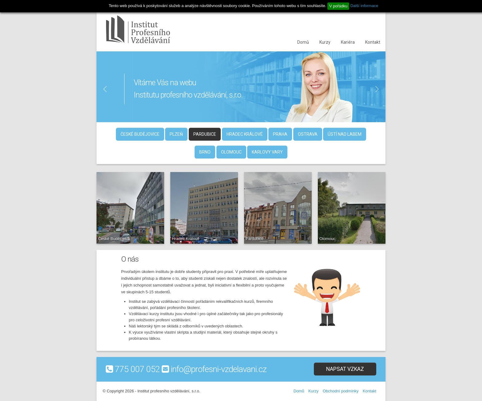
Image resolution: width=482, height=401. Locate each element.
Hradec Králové (245, 134)
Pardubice (204, 134)
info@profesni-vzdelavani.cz (219, 369)
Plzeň (176, 134)
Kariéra (348, 42)
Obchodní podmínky (340, 391)
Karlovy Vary (267, 152)
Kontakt (372, 42)
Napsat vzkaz (345, 369)
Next (379, 89)
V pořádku (338, 6)
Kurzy (324, 42)
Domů (303, 42)
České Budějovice (140, 134)
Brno (205, 152)
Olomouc (231, 152)
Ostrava (308, 134)
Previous (102, 89)
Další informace (364, 5)
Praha (280, 134)
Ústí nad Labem (345, 134)
